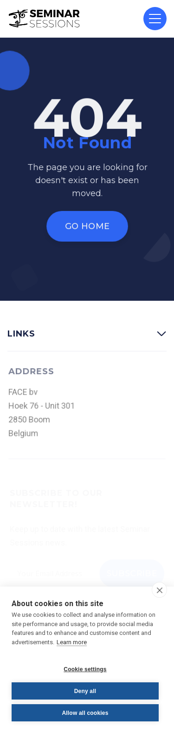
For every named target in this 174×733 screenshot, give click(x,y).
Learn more (72, 642)
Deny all (85, 691)
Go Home (86, 226)
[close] (159, 590)
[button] (155, 18)
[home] (44, 18)
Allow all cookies (85, 713)
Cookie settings (85, 669)
